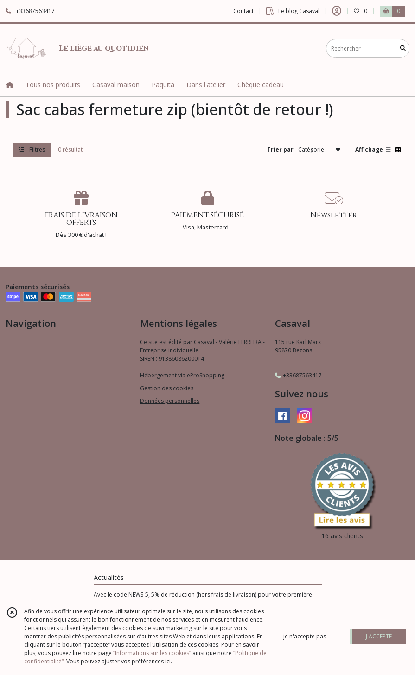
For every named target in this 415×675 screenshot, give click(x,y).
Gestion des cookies (166, 388)
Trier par (280, 149)
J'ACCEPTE (379, 636)
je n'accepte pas (304, 636)
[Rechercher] (403, 48)
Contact (243, 11)
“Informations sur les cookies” (152, 653)
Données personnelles (169, 401)
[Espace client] (336, 11)
